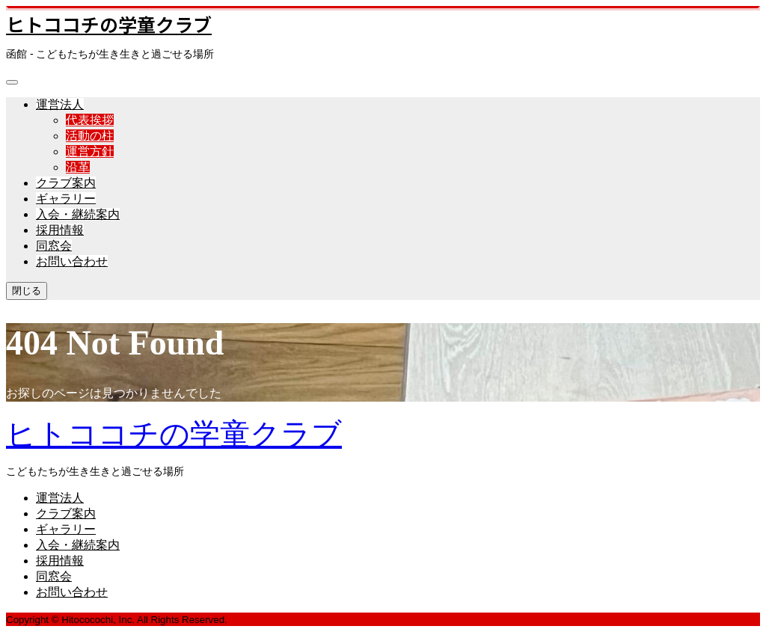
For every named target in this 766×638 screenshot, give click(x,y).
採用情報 (60, 230)
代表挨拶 (90, 120)
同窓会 (54, 245)
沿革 (78, 167)
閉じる (26, 290)
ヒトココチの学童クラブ (109, 23)
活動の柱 (90, 135)
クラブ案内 (66, 183)
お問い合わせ (72, 261)
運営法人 (60, 104)
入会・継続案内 (78, 214)
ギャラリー (66, 198)
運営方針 (90, 151)
